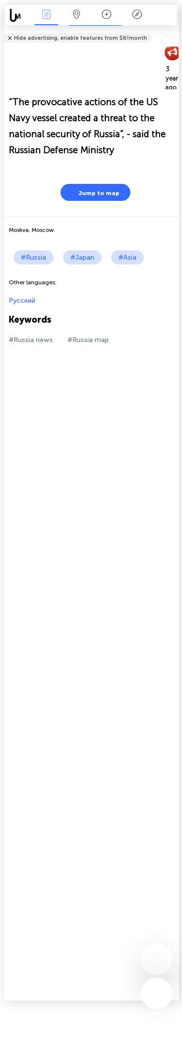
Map (77, 15)
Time (106, 15)
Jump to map (92, 192)
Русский (22, 300)
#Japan (82, 257)
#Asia (127, 257)
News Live (46, 15)
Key (137, 15)
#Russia (33, 257)
